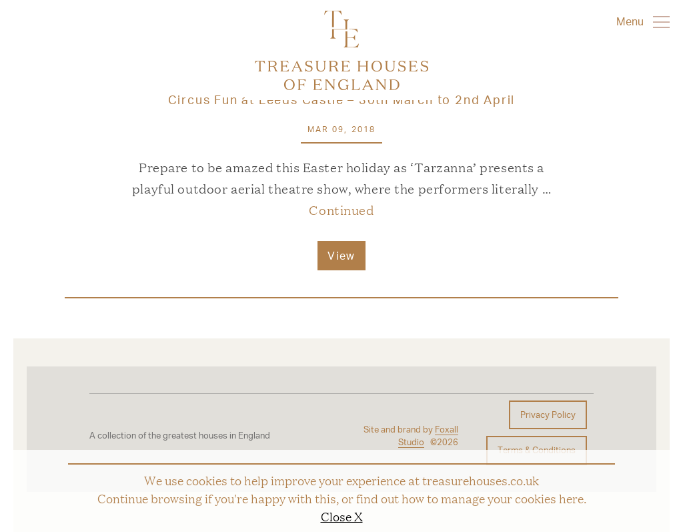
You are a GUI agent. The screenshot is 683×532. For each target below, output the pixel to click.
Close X (342, 516)
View (341, 255)
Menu (643, 21)
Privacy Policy (548, 414)
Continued (341, 209)
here (571, 498)
